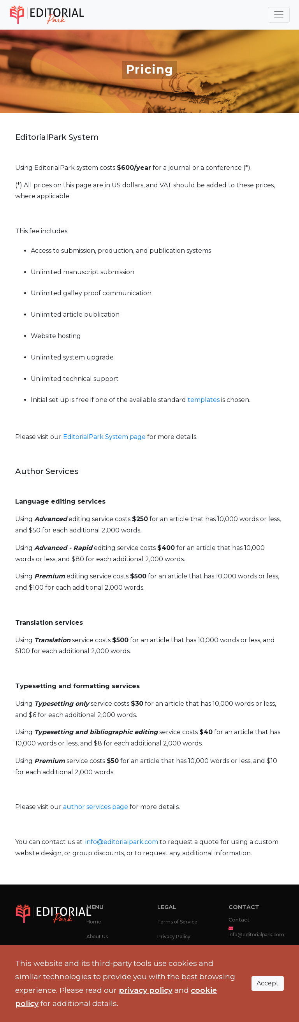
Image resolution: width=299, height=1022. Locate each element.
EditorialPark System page (105, 437)
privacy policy (145, 990)
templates (204, 400)
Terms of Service (177, 922)
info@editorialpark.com (121, 842)
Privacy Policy (173, 936)
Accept (268, 983)
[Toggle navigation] (279, 15)
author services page (95, 807)
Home (93, 922)
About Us (97, 936)
